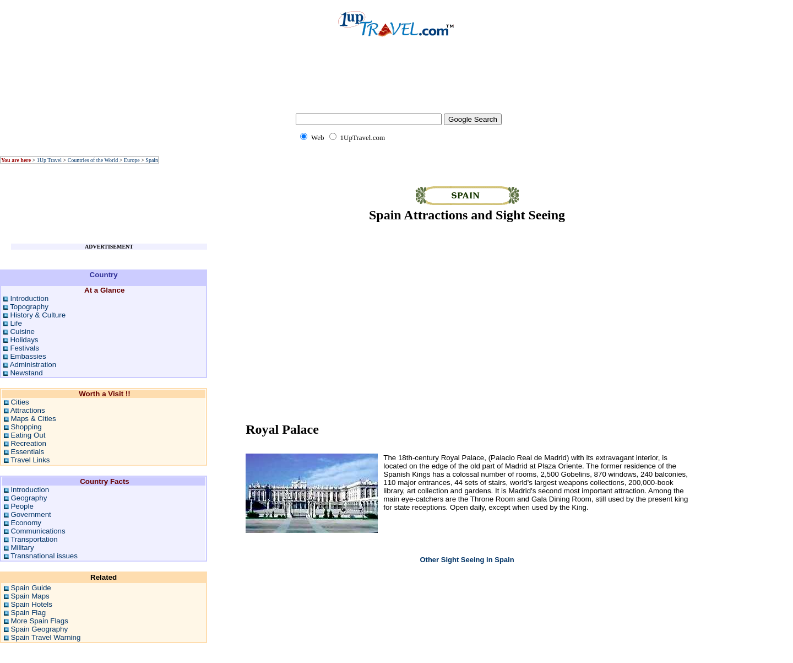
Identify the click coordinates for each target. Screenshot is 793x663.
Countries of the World (93, 160)
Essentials (27, 452)
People (22, 506)
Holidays (24, 340)
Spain (151, 160)
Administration (33, 364)
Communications (37, 531)
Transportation (33, 539)
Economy (25, 523)
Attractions (27, 410)
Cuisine (22, 331)
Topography (29, 307)
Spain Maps (29, 596)
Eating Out (27, 435)
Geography (28, 498)
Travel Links (30, 460)
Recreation (28, 443)
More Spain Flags (39, 621)
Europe (132, 160)
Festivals (24, 348)
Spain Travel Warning (45, 637)
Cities (19, 402)
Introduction (29, 298)
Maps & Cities (33, 418)
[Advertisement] (396, 82)
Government (30, 514)
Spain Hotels (31, 604)
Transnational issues (44, 556)
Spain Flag (28, 612)
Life (16, 323)
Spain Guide (30, 588)
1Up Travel (49, 160)
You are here (16, 160)
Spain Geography (39, 629)
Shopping (25, 427)
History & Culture (38, 315)
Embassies (28, 356)
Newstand (26, 373)
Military (22, 547)
